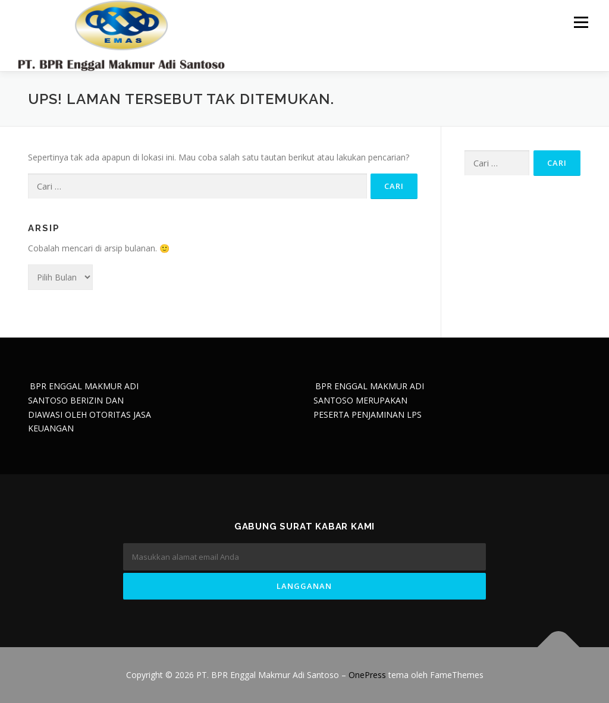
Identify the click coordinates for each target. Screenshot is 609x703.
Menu (580, 22)
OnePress (367, 674)
